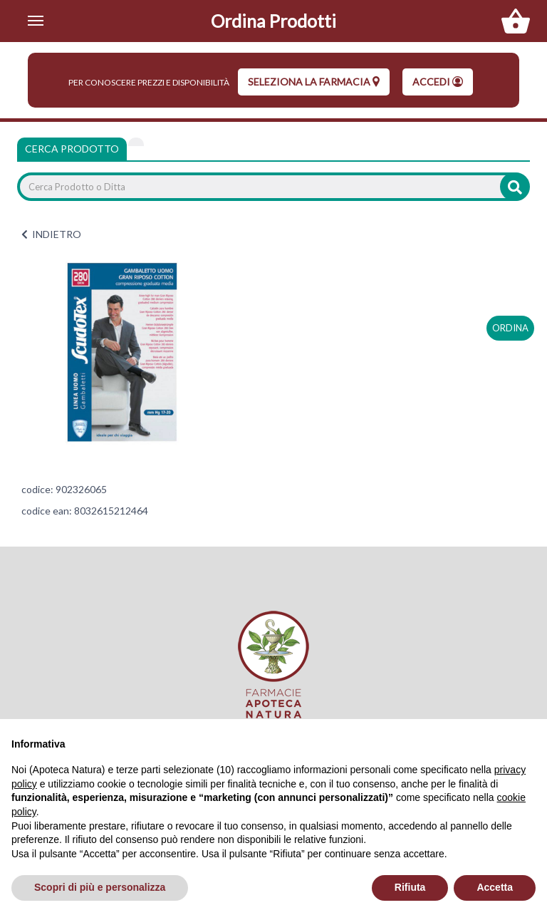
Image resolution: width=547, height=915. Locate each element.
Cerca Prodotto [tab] (72, 149)
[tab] (136, 142)
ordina (510, 328)
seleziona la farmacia (314, 82)
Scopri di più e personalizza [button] (99, 887)
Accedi (437, 82)
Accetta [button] (494, 887)
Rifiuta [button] (410, 887)
